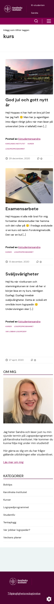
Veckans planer (12, 537)
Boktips (7, 484)
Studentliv (9, 515)
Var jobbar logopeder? (15, 331)
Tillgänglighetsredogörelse (24, 593)
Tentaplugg (9, 522)
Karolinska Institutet (15, 144)
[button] (36, 21)
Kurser (31, 144)
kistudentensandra (29, 139)
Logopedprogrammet (15, 149)
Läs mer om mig (13, 462)
